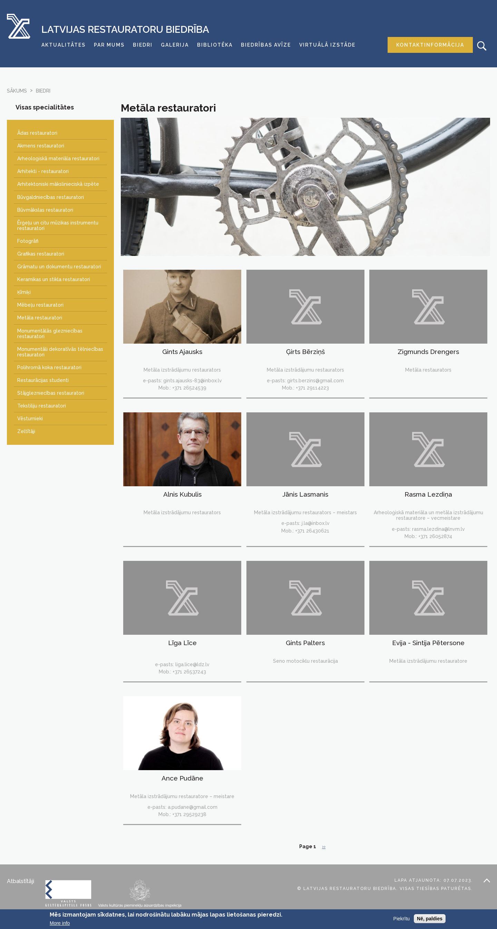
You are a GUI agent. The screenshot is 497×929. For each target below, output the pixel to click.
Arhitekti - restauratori (43, 171)
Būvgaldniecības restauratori (50, 197)
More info (60, 925)
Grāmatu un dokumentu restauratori (59, 266)
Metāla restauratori (39, 317)
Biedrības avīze (266, 45)
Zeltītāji (26, 431)
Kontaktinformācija (430, 45)
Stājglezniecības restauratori (50, 393)
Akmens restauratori (40, 146)
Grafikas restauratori (40, 254)
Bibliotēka (215, 45)
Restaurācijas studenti (43, 380)
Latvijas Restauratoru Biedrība (125, 29)
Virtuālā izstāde (327, 45)
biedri (43, 91)
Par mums (109, 45)
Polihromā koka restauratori (49, 367)
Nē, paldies (429, 920)
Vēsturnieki (30, 418)
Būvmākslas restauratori (45, 210)
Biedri (143, 45)
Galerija (175, 45)
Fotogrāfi (27, 241)
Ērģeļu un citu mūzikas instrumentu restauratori (57, 225)
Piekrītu (401, 920)
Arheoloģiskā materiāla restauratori (58, 158)
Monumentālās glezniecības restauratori (49, 333)
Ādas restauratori (37, 133)
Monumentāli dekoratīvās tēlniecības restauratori (60, 351)
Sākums (17, 91)
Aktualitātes (63, 45)
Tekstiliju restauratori (41, 406)
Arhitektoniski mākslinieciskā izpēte (58, 184)
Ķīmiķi (24, 292)
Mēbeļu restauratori (40, 305)
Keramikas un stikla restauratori (53, 279)
